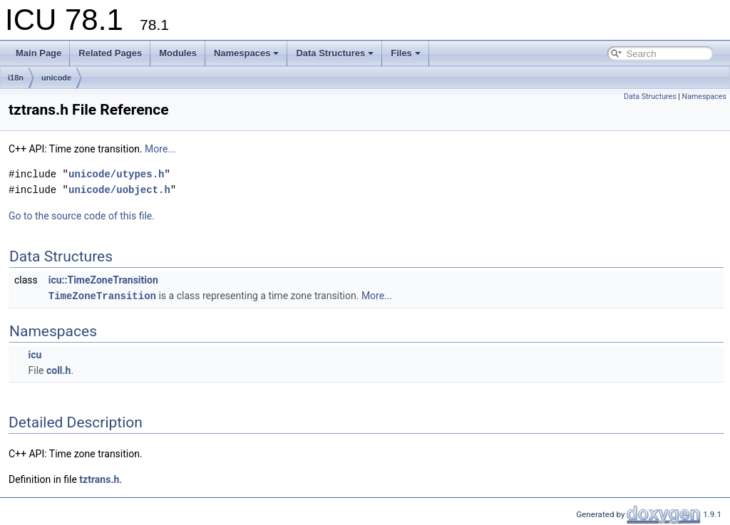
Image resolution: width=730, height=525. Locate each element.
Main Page (38, 53)
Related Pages (110, 53)
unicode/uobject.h (119, 190)
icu (34, 354)
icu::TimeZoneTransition (103, 280)
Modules (178, 53)
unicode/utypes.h (116, 174)
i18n (16, 77)
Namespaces (246, 53)
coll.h (58, 369)
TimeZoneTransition (102, 295)
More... (160, 149)
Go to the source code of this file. (82, 216)
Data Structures (335, 53)
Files (406, 53)
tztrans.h (99, 478)
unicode (56, 77)
